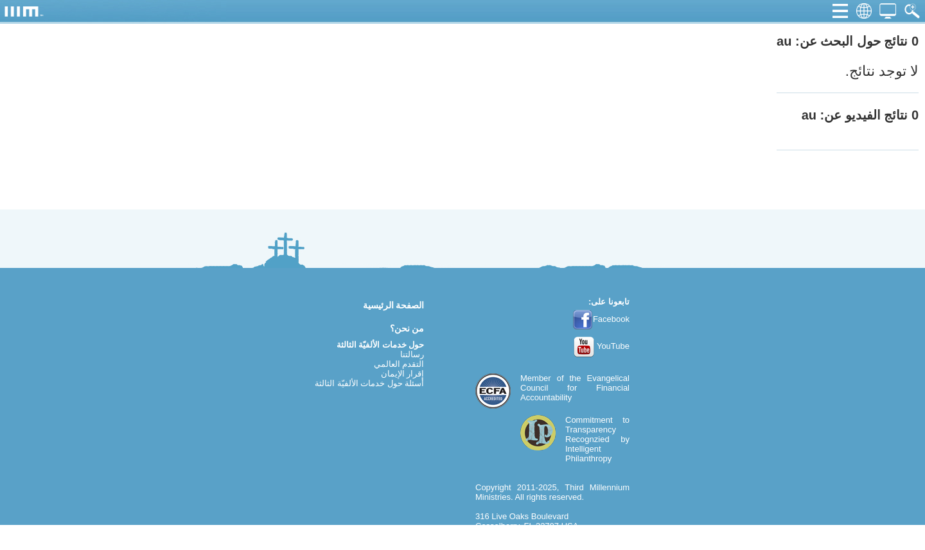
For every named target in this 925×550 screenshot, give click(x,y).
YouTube (602, 346)
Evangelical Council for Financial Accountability (575, 387)
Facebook (601, 319)
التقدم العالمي (399, 364)
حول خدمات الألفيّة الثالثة (381, 345)
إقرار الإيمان (403, 373)
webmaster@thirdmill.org (521, 545)
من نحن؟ (407, 328)
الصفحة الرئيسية (394, 305)
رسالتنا (412, 354)
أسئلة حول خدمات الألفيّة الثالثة (369, 383)
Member (535, 378)
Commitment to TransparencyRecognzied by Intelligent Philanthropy (597, 439)
